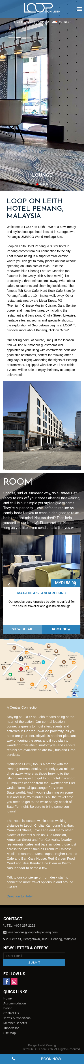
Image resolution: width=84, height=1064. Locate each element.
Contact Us (11, 1013)
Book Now (61, 629)
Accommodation (14, 1003)
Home (7, 998)
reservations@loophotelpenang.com (32, 932)
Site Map (9, 1033)
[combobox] (4, 1059)
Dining (7, 1008)
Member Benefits (15, 1023)
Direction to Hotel (19, 896)
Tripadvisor (11, 1028)
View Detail (22, 629)
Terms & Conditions (16, 1018)
